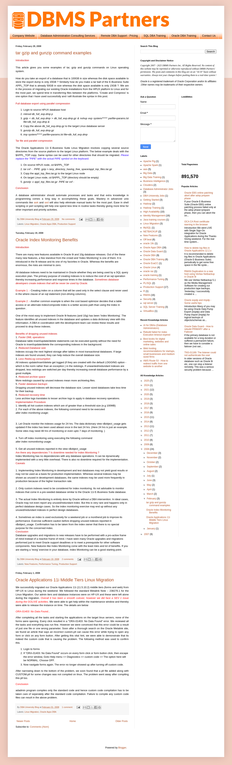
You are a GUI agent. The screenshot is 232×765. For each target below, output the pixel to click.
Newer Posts (23, 721)
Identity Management (154, 215)
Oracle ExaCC (150, 263)
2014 (147, 421)
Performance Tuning (48, 564)
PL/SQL (147, 283)
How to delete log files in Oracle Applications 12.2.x (198, 249)
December (152, 453)
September (153, 466)
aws (145, 169)
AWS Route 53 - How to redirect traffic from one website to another (155, 363)
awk (36, 202)
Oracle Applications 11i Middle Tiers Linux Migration (65, 579)
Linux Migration (32, 224)
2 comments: (68, 559)
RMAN (146, 295)
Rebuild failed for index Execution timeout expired (156, 333)
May (149, 485)
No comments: (69, 219)
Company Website (23, 35)
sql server (148, 303)
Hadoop (147, 203)
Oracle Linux (149, 267)
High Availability (151, 211)
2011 (147, 435)
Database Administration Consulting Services (68, 35)
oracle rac (148, 271)
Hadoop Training (151, 207)
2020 (147, 394)
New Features (31, 564)
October (151, 462)
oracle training (150, 275)
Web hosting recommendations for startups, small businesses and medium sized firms (159, 352)
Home (73, 721)
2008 (147, 449)
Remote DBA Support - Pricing (119, 35)
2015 (147, 417)
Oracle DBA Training (184, 35)
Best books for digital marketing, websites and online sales (155, 342)
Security (147, 299)
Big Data (147, 173)
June (149, 480)
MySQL (147, 227)
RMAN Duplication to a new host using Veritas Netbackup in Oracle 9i (199, 274)
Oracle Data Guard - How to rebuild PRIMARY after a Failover (198, 329)
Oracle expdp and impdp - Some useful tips (197, 301)
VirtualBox (148, 311)
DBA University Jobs (154, 195)
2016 (147, 412)
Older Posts (121, 721)
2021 (147, 389)
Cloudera (148, 185)
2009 (147, 444)
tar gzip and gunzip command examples (53, 52)
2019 (147, 398)
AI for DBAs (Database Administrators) (155, 326)
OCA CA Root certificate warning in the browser (196, 223)
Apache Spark (150, 165)
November (152, 457)
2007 (147, 534)
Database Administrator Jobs (158, 189)
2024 (147, 385)
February (152, 498)
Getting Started (151, 199)
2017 (147, 408)
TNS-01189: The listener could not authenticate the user (200, 354)
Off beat (147, 239)
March (150, 494)
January (151, 528)
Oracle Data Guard (153, 251)
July (149, 475)
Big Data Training (152, 177)
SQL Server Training (153, 307)
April (149, 489)
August (151, 471)
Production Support (66, 224)
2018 (147, 403)
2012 (147, 430)
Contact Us (209, 35)
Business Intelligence (154, 181)
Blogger (122, 747)
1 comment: (67, 707)
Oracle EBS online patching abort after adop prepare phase (198, 195)
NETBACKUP (150, 231)
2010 (147, 440)
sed (46, 202)
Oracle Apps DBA (48, 224)
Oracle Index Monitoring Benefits (47, 239)
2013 (147, 426)
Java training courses (154, 219)
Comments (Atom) (39, 726)
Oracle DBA (149, 255)
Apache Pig (149, 161)
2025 (147, 380)
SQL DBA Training (155, 35)
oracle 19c (148, 243)
